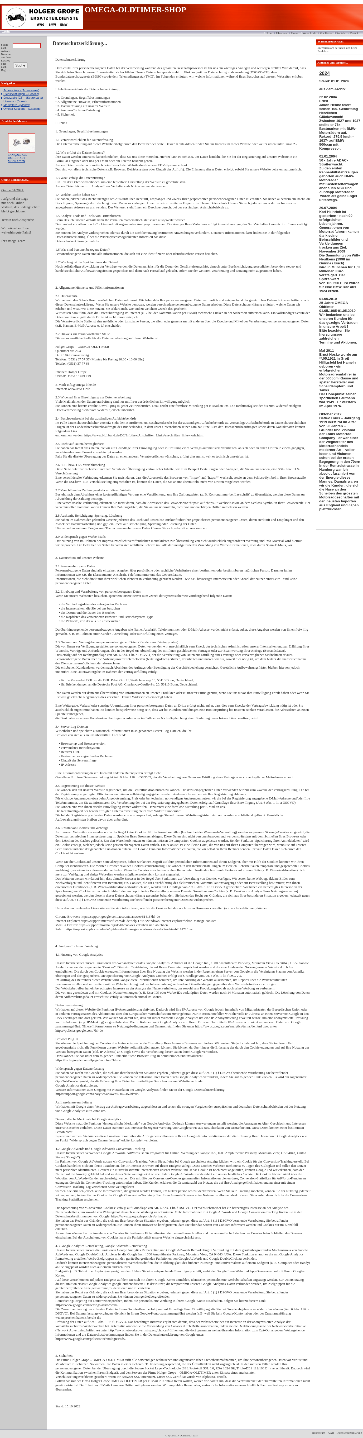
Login (4, 31)
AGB (331, 1432)
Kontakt (341, 33)
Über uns (281, 33)
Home (294, 33)
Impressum (318, 1432)
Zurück (354, 33)
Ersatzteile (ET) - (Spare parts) (23, 97)
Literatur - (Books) (15, 101)
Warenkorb (309, 33)
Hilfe (269, 33)
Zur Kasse (326, 33)
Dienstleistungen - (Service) (21, 94)
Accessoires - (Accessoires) (21, 90)
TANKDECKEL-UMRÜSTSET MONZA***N (18, 158)
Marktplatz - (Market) (16, 105)
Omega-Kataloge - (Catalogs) (22, 108)
